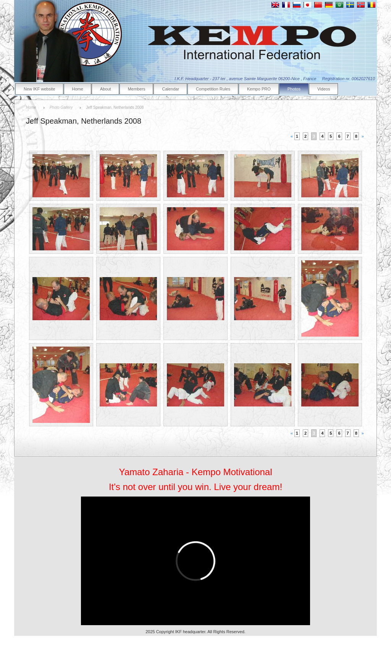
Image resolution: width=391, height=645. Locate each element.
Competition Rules (213, 89)
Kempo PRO (259, 89)
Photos (294, 89)
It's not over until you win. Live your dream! (195, 487)
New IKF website (39, 89)
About (105, 89)
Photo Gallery (61, 107)
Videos (323, 89)
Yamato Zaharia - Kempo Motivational (195, 472)
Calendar (170, 89)
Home (77, 89)
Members (136, 89)
